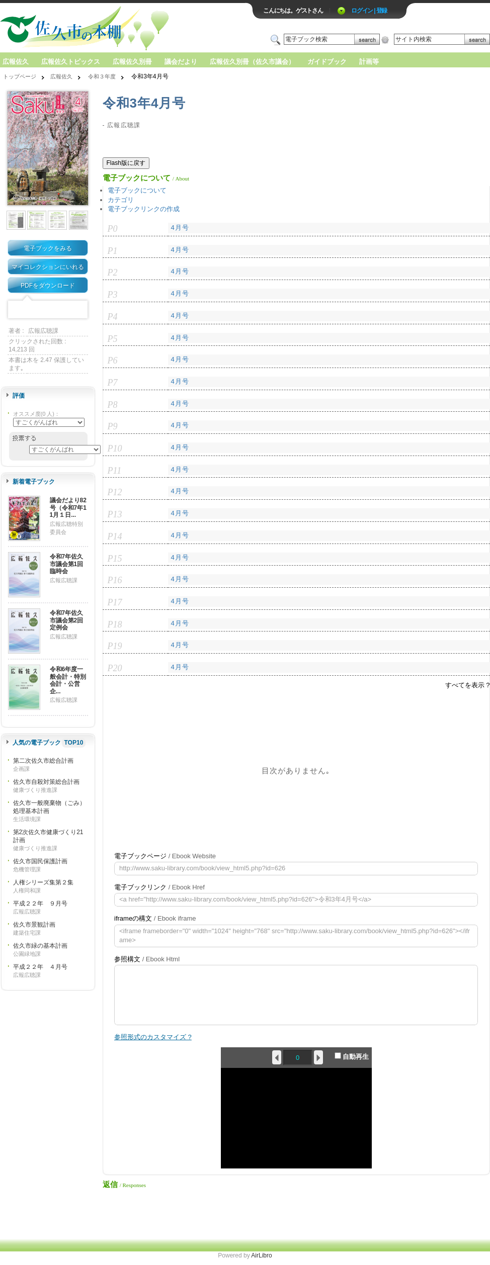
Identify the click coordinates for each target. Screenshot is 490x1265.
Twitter (32, 310)
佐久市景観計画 (34, 924)
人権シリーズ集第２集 (43, 882)
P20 (115, 668)
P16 (115, 580)
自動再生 (352, 1056)
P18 (115, 624)
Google (63, 310)
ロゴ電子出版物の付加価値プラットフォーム (117, 28)
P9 (113, 426)
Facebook (17, 310)
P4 (113, 317)
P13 (115, 514)
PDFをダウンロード (48, 285)
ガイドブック (327, 61)
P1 (113, 251)
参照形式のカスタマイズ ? (153, 1037)
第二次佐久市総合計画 (43, 760)
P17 (115, 602)
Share (79, 310)
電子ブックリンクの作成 (144, 209)
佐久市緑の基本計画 (40, 945)
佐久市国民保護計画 (40, 861)
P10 (115, 448)
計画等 (369, 61)
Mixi (48, 310)
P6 (113, 360)
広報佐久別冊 (132, 61)
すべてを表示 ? (467, 685)
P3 (113, 295)
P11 (115, 471)
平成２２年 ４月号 (40, 966)
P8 (113, 405)
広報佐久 (16, 61)
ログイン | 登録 (369, 10)
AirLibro (261, 1255)
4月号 (180, 227)
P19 (115, 646)
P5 (113, 339)
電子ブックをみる (48, 248)
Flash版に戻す (126, 162)
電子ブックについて (137, 190)
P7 (113, 383)
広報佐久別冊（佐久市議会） (252, 61)
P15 (115, 559)
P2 (113, 272)
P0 (113, 229)
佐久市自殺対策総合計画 (46, 781)
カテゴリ (121, 200)
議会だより (181, 61)
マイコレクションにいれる (48, 266)
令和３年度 (102, 76)
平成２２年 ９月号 (40, 903)
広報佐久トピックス (70, 61)
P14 (115, 536)
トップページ (19, 76)
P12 (115, 492)
